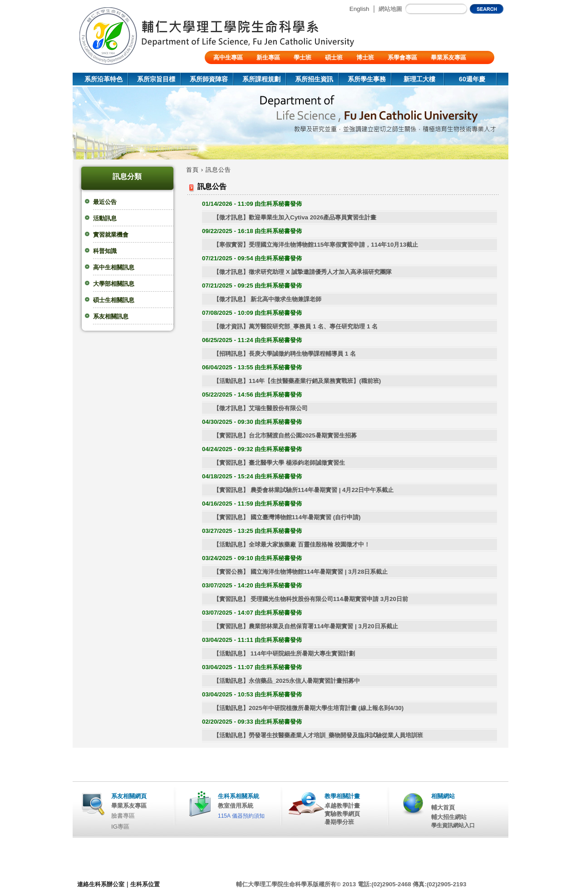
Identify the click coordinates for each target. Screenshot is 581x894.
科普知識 (105, 251)
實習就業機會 (110, 234)
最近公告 (105, 202)
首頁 (192, 169)
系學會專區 (402, 57)
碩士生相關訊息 (113, 300)
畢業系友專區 (448, 57)
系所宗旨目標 (156, 79)
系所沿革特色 (103, 79)
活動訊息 (105, 218)
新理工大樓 (419, 79)
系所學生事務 (367, 79)
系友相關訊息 (110, 316)
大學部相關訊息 (113, 283)
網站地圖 (390, 8)
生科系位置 (145, 884)
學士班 (302, 57)
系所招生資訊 (314, 79)
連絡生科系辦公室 (100, 884)
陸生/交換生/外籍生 (238, 70)
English (359, 8)
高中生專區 (228, 57)
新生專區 (268, 57)
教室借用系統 (235, 805)
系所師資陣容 (209, 79)
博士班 (365, 57)
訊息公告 (218, 169)
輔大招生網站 (449, 817)
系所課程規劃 (261, 79)
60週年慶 (472, 79)
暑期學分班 (339, 822)
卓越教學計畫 (342, 805)
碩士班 (334, 57)
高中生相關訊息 (113, 267)
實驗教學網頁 (342, 813)
